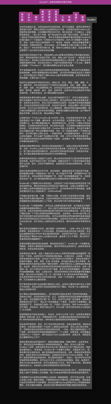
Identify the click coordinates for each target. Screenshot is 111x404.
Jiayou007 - (44, 2)
